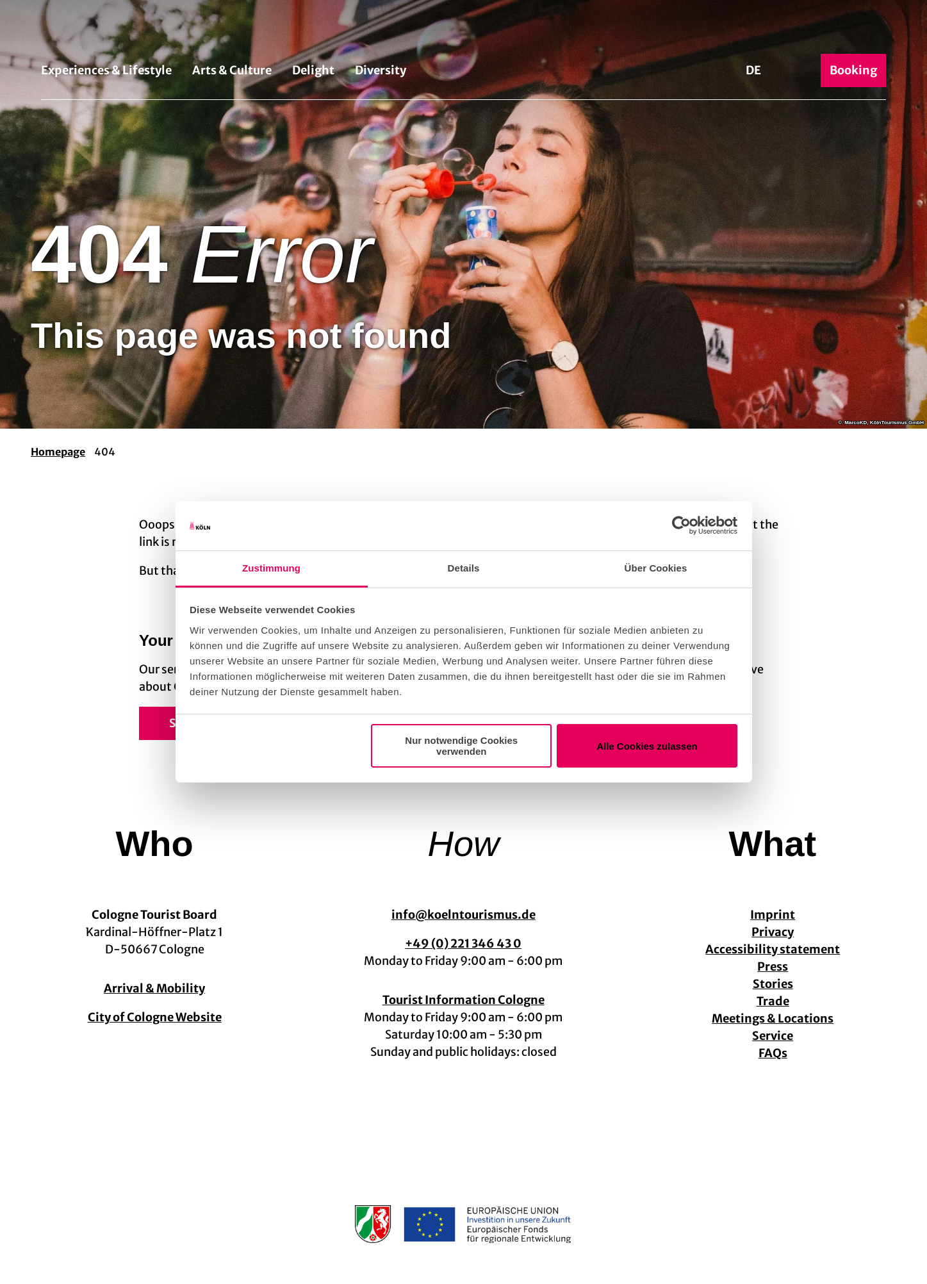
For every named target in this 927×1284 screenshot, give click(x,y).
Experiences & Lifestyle (106, 70)
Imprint (772, 914)
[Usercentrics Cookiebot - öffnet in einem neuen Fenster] (681, 526)
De (753, 70)
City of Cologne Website (155, 1017)
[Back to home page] (463, 30)
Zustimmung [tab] (271, 568)
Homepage (58, 451)
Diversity (380, 70)
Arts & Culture (232, 70)
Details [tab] (464, 568)
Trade (772, 1001)
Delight (313, 70)
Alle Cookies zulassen (647, 746)
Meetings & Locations (772, 1018)
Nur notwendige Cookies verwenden (461, 746)
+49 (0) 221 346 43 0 (463, 943)
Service (772, 1035)
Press (772, 966)
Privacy (772, 932)
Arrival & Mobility (154, 988)
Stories (772, 983)
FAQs (772, 1053)
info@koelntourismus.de (463, 914)
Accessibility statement (772, 949)
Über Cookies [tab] (656, 568)
